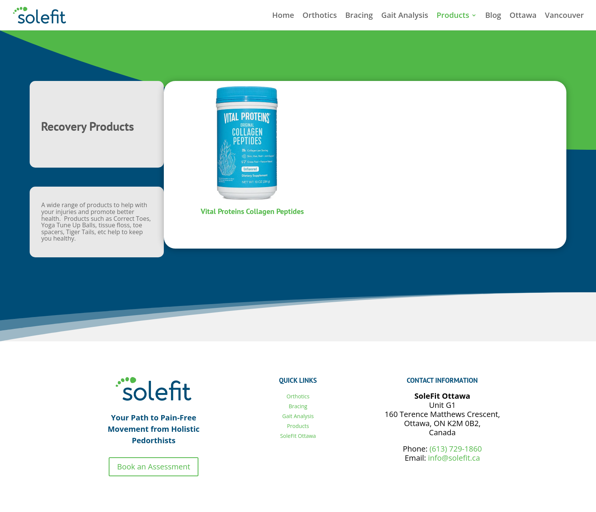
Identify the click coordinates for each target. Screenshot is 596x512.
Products (453, 16)
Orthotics (320, 16)
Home (283, 16)
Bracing (359, 16)
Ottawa (522, 16)
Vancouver (564, 16)
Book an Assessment (153, 466)
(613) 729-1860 (456, 449)
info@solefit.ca (454, 458)
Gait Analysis (404, 16)
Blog (493, 16)
